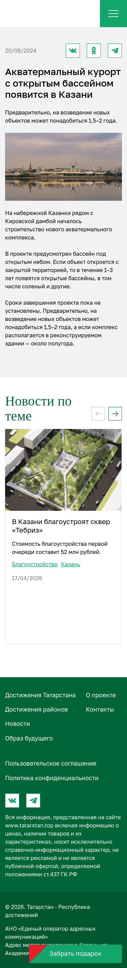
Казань (70, 564)
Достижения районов (36, 709)
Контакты (100, 709)
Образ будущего (29, 738)
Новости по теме (38, 408)
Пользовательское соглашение (50, 763)
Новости (17, 723)
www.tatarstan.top (29, 825)
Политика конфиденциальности (52, 778)
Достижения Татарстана (40, 695)
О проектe (101, 695)
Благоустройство (35, 564)
